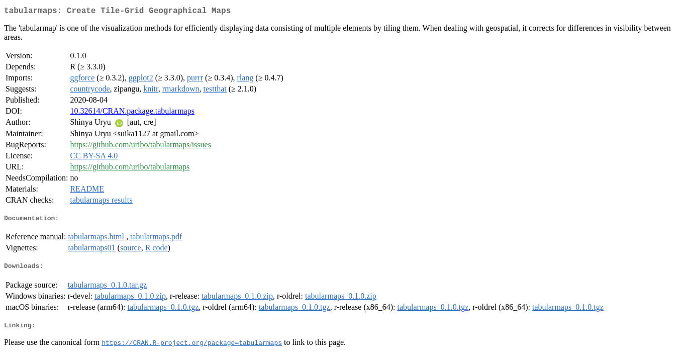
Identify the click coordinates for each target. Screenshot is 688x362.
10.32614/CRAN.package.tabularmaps (132, 113)
